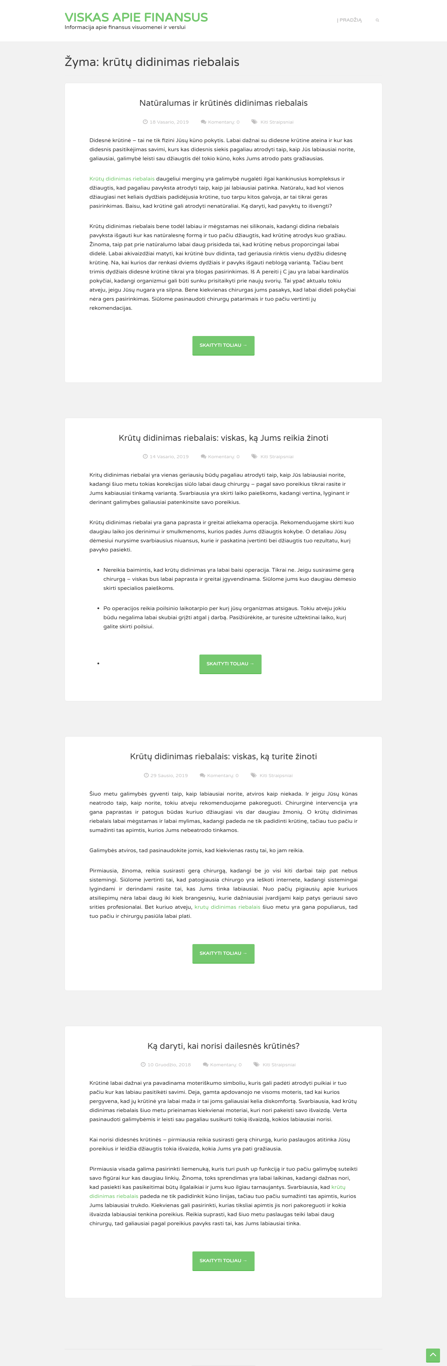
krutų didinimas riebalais (228, 907)
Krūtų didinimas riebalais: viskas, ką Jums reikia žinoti (224, 438)
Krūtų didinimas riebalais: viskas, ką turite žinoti (223, 757)
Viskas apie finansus (136, 17)
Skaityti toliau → (226, 349)
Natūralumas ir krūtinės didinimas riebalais (223, 103)
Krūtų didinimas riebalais (122, 178)
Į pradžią (349, 20)
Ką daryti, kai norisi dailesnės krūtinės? (223, 1046)
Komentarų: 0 (224, 122)
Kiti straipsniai (277, 122)
